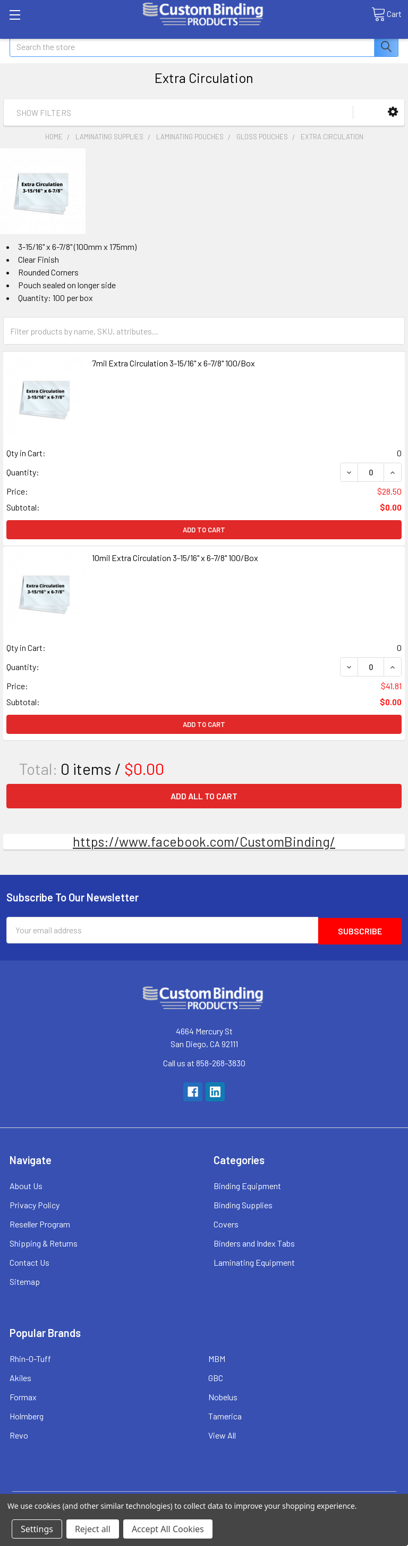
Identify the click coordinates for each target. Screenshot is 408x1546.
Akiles (20, 1377)
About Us (26, 1185)
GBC (215, 1377)
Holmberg (27, 1415)
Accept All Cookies (168, 1529)
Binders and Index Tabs (254, 1242)
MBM (216, 1357)
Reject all (92, 1529)
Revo (19, 1434)
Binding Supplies (243, 1204)
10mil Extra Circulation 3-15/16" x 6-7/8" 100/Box (175, 558)
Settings (37, 1529)
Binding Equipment (247, 1185)
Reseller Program (40, 1223)
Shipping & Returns (44, 1242)
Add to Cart (204, 529)
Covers (226, 1223)
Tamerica (225, 1415)
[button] (392, 111)
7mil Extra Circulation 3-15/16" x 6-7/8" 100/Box (173, 363)
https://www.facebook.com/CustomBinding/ (204, 841)
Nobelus (222, 1396)
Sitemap (25, 1280)
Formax (23, 1396)
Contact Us (29, 1261)
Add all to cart (204, 796)
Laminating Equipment (254, 1261)
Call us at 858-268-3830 (204, 1062)
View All (222, 1434)
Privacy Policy (35, 1204)
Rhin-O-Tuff (30, 1357)
